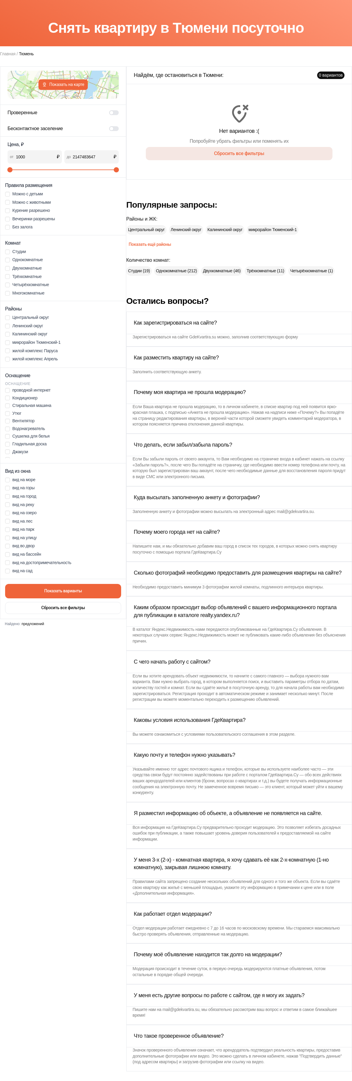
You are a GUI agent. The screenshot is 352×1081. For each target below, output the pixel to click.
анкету (194, 371)
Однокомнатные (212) (176, 270)
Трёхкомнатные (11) (265, 270)
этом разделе (281, 734)
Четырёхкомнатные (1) (311, 270)
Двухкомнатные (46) (221, 270)
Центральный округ (146, 229)
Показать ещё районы (150, 244)
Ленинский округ (186, 229)
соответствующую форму (274, 336)
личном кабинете (242, 406)
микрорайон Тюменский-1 (273, 229)
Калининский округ (225, 229)
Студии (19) (139, 270)
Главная (7, 53)
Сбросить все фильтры (63, 607)
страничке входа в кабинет (285, 459)
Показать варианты (63, 590)
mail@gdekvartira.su (295, 511)
